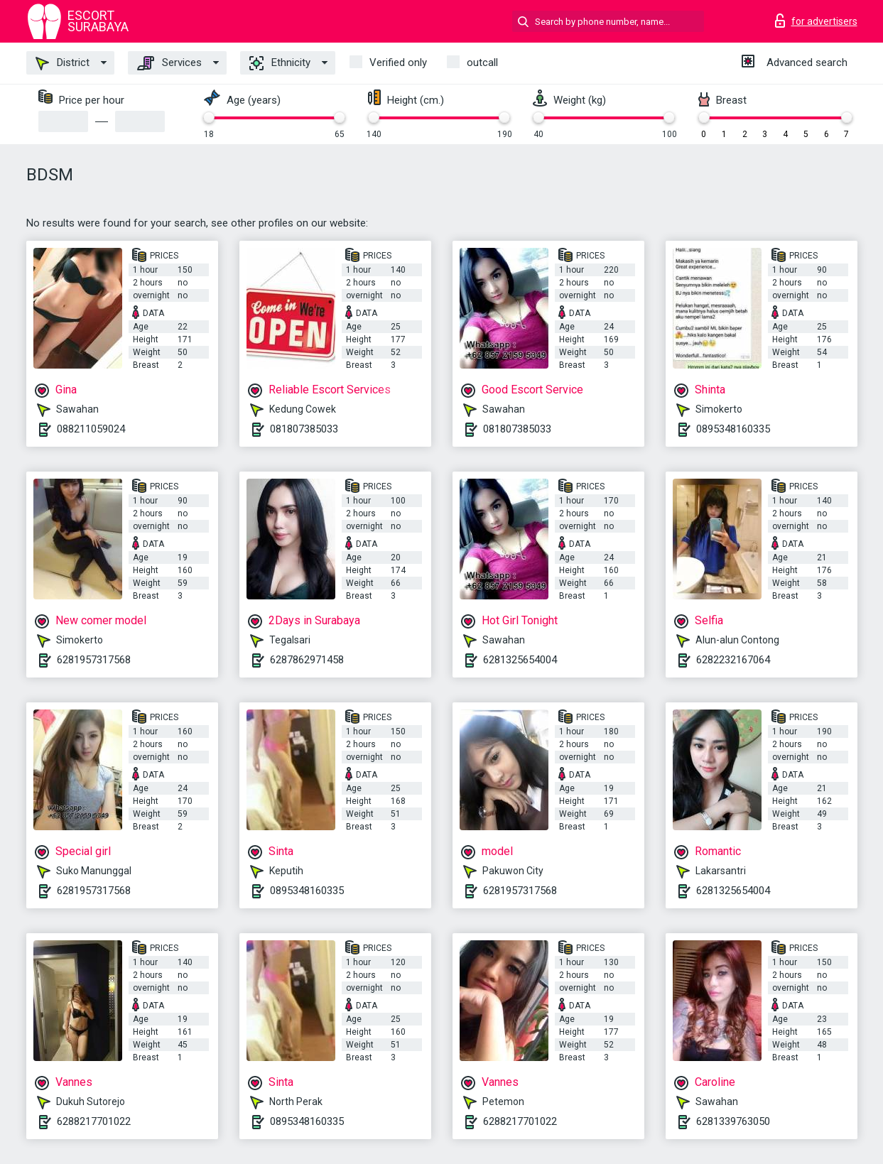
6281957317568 (94, 659)
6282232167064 (733, 659)
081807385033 (304, 429)
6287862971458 (307, 659)
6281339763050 (733, 1121)
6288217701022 (94, 1121)
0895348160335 (733, 429)
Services (169, 63)
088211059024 (91, 429)
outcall (482, 62)
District (63, 63)
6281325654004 (520, 659)
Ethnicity (279, 63)
